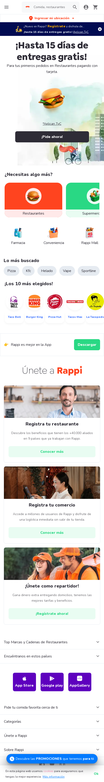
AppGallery (79, 682)
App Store (24, 682)
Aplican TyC (81, 32)
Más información (54, 777)
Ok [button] (96, 774)
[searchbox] (51, 7)
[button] (52, 18)
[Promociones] (52, 758)
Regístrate (56, 26)
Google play (52, 682)
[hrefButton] (52, 451)
